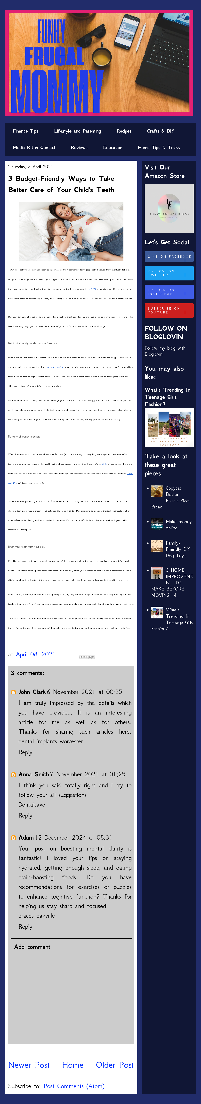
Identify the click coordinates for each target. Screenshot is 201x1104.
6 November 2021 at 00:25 (84, 692)
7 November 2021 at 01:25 (88, 774)
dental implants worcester (50, 741)
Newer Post (29, 1064)
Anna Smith (33, 774)
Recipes (124, 131)
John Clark (32, 692)
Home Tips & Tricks (159, 147)
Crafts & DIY (160, 131)
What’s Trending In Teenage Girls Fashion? (167, 397)
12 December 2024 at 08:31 (74, 837)
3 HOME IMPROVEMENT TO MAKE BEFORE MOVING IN (172, 582)
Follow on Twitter (170, 273)
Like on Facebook (170, 258)
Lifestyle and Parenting (77, 131)
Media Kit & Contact (34, 147)
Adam (26, 837)
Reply (25, 752)
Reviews (79, 147)
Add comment (32, 947)
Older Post (115, 1064)
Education (112, 147)
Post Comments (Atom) (74, 1086)
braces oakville (36, 915)
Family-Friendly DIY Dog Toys (178, 549)
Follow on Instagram (170, 292)
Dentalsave (31, 804)
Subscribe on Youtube (170, 310)
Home (73, 1064)
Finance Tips (26, 131)
